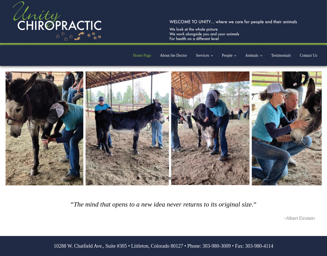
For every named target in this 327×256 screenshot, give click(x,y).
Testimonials (281, 55)
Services (202, 55)
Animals (251, 55)
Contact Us (308, 55)
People (227, 55)
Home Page (142, 55)
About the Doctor (173, 55)
